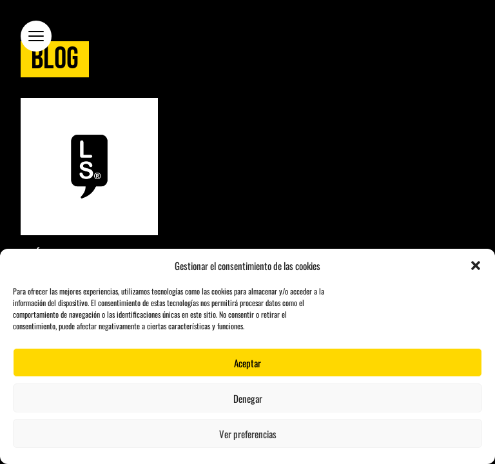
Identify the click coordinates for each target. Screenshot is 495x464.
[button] (475, 265)
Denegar (247, 398)
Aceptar (247, 363)
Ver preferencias (248, 434)
